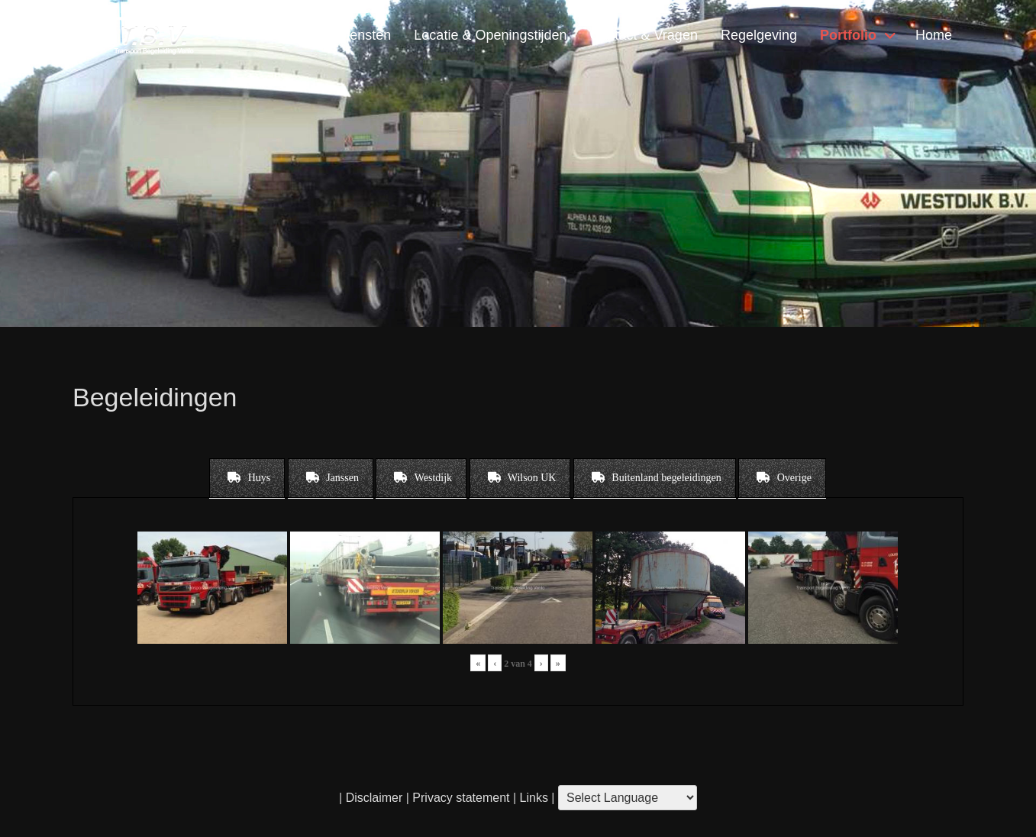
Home (933, 35)
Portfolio (848, 35)
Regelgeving (759, 35)
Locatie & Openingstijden (490, 35)
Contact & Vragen (643, 35)
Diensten (364, 35)
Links (532, 797)
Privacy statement (460, 797)
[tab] (247, 478)
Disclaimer (374, 797)
